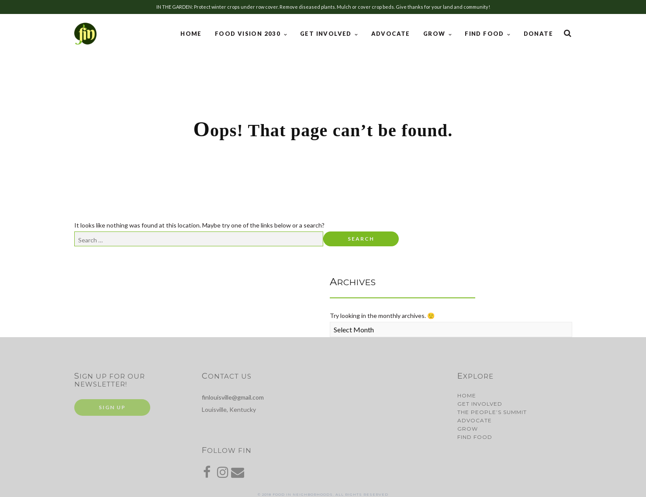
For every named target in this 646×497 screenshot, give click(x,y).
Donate (538, 33)
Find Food (485, 33)
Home (191, 33)
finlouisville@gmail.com (233, 397)
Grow (435, 33)
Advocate (390, 33)
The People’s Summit (492, 412)
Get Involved (326, 33)
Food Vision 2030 (249, 33)
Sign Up (112, 407)
